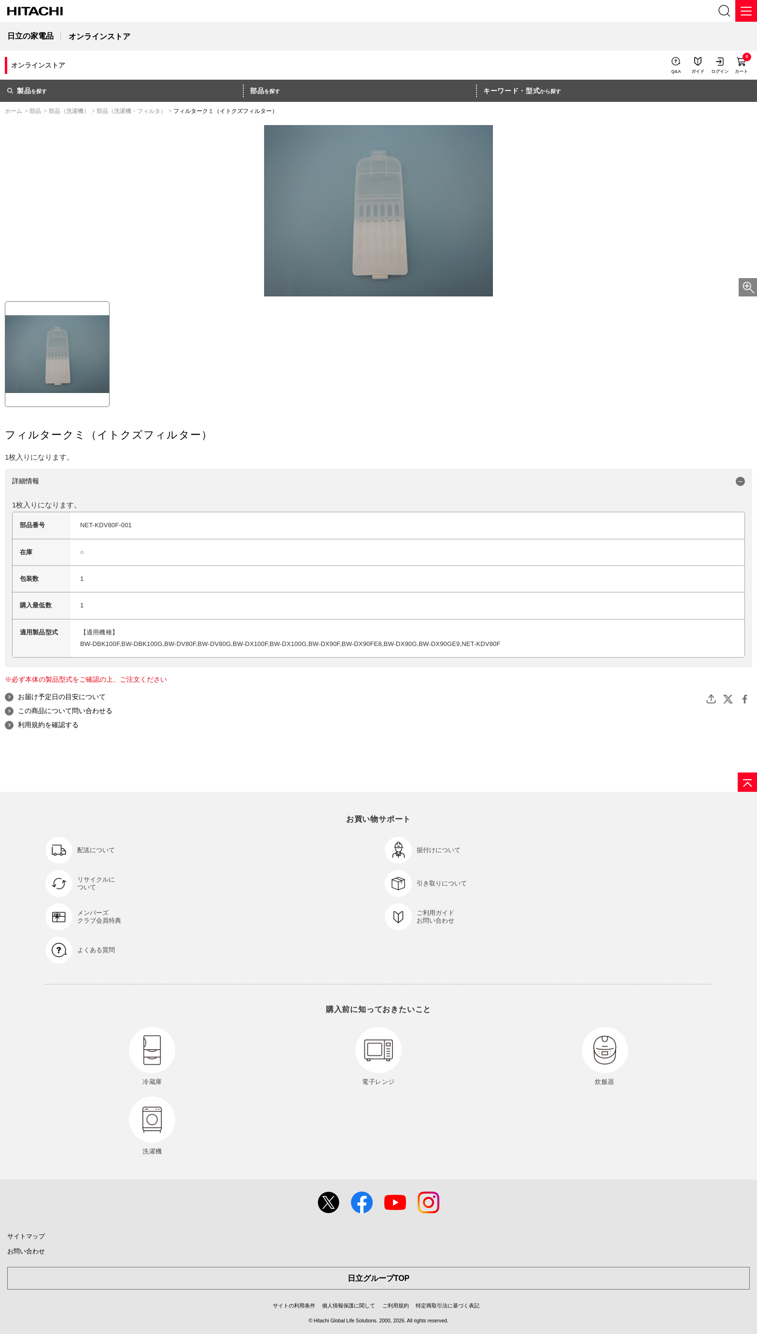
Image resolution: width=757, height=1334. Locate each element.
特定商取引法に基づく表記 (447, 1305)
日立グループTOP (379, 1278)
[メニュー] (746, 11)
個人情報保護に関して (348, 1305)
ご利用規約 (395, 1305)
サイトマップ (26, 1236)
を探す (27, 91)
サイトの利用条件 (294, 1305)
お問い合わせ (26, 1251)
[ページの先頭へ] (747, 782)
